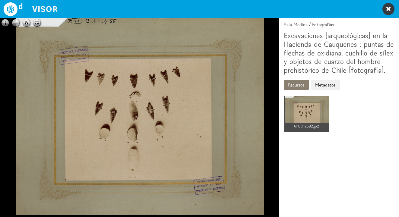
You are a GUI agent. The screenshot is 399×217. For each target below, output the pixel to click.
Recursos (296, 85)
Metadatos (325, 85)
